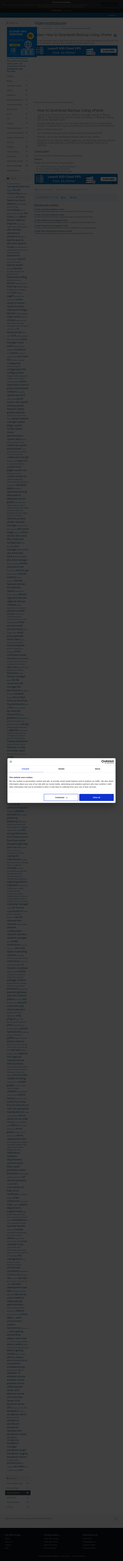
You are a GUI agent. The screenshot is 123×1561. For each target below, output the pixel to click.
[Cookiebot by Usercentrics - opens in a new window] (103, 762)
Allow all (96, 797)
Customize (61, 797)
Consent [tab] (25, 769)
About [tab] (97, 769)
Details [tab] (61, 769)
